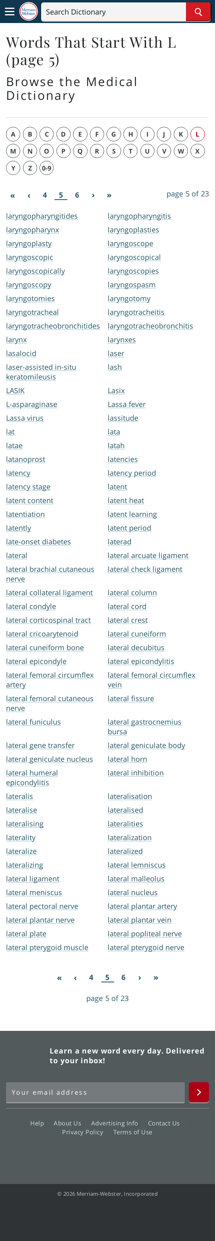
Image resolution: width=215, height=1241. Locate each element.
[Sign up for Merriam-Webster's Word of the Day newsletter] (95, 1092)
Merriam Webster (26, 1055)
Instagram (151, 1155)
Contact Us (166, 1123)
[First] (12, 195)
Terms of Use (132, 1132)
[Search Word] (198, 11)
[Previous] (28, 195)
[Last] (109, 195)
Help (39, 1123)
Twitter (93, 1155)
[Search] (126, 11)
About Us (70, 1123)
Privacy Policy (85, 1132)
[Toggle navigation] (9, 12)
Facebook (64, 1155)
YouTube (122, 1155)
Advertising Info (117, 1123)
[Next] (93, 195)
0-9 (46, 168)
